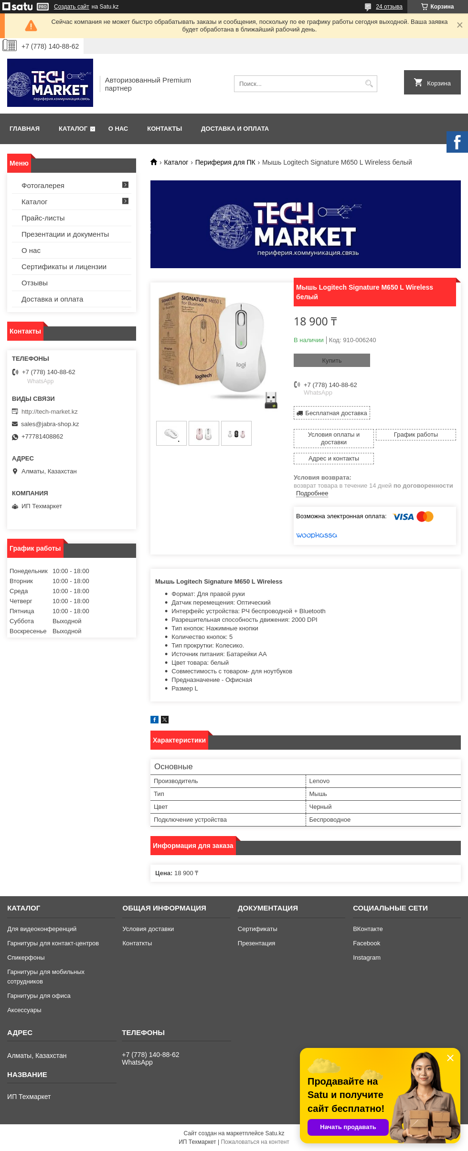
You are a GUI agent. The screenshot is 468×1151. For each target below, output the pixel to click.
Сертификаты (257, 928)
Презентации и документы (65, 234)
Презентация (257, 943)
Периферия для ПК (225, 162)
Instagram (367, 957)
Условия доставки (148, 928)
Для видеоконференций (41, 928)
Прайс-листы (43, 218)
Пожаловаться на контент (255, 1142)
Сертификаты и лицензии (63, 266)
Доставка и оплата (235, 128)
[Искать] (369, 83)
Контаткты (137, 943)
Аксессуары (24, 1010)
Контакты (164, 128)
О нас (118, 128)
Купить (331, 360)
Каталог (73, 128)
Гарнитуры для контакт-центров (53, 943)
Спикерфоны (25, 957)
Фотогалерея (42, 185)
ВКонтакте (368, 928)
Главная (25, 128)
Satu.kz (274, 1133)
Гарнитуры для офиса (39, 995)
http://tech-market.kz (49, 411)
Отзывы (34, 283)
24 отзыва (389, 6)
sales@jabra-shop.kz (50, 424)
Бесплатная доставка (336, 413)
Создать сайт (71, 6)
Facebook (366, 943)
